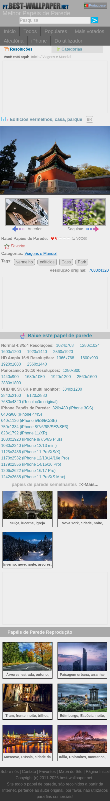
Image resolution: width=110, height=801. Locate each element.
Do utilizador (68, 41)
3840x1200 (72, 389)
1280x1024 (90, 345)
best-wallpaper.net (76, 778)
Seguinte (84, 214)
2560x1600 (87, 377)
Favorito (18, 246)
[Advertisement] (55, 98)
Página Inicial (98, 771)
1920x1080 (11, 364)
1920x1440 (37, 352)
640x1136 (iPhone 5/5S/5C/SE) (29, 420)
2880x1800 (11, 383)
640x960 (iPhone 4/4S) (21, 414)
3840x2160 (11, 395)
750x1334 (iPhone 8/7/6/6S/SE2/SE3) (34, 427)
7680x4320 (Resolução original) (29, 402)
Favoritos (47, 771)
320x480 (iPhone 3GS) (72, 408)
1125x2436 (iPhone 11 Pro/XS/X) (30, 452)
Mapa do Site (70, 771)
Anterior (26, 214)
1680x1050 (35, 377)
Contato (29, 771)
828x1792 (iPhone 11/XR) (24, 433)
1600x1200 (11, 352)
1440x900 (9, 377)
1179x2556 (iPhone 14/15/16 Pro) (31, 464)
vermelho (24, 262)
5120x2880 (37, 395)
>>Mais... (88, 484)
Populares (55, 31)
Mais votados (89, 31)
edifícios (47, 262)
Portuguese (95, 5)
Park (82, 262)
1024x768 (65, 345)
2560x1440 (37, 364)
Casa (66, 262)
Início (10, 31)
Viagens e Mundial (56, 57)
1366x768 (65, 358)
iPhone (39, 41)
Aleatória (14, 41)
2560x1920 (63, 352)
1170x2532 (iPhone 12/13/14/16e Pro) (35, 458)
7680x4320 (99, 270)
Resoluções (18, 49)
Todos (30, 31)
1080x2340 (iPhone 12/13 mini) (28, 445)
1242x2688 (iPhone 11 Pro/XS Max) (33, 477)
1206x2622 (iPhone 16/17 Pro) (28, 470)
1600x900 (89, 358)
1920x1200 (61, 377)
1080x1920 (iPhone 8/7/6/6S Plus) (31, 439)
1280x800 (71, 370)
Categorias (68, 49)
